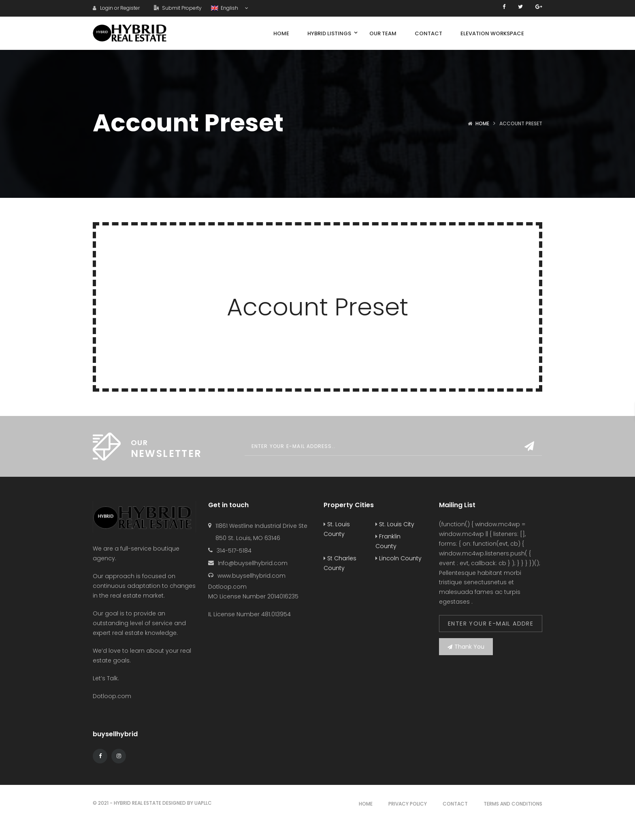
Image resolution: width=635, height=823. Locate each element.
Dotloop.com (113, 696)
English (225, 7)
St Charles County (340, 563)
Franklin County (388, 541)
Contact (455, 803)
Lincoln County (398, 558)
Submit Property (178, 7)
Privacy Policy (407, 803)
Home (482, 123)
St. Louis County (337, 529)
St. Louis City (394, 524)
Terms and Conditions (513, 803)
